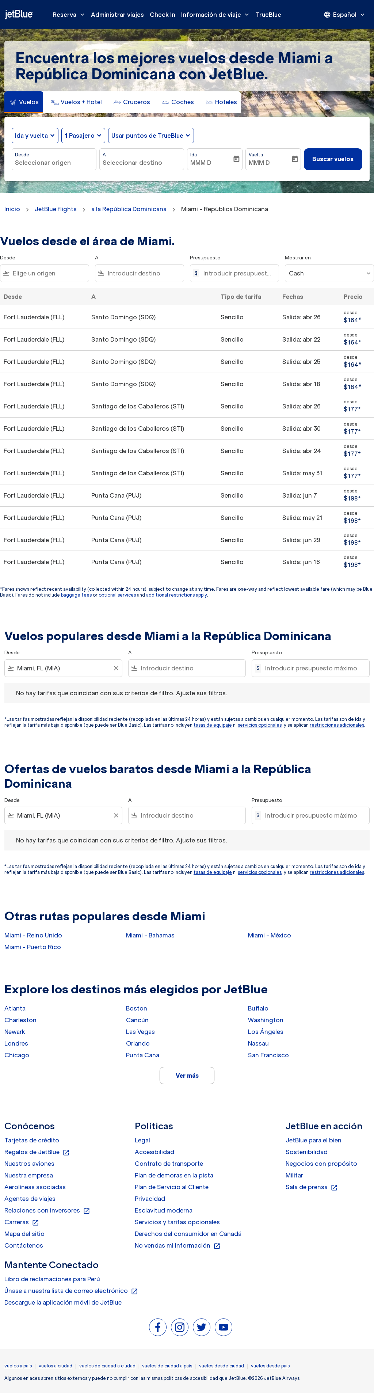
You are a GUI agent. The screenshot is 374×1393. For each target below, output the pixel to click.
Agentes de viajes (30, 1198)
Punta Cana (142, 1055)
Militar (294, 1175)
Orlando (138, 1043)
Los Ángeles (265, 1031)
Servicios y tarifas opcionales (177, 1222)
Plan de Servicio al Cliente (172, 1187)
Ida (193, 154)
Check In (162, 14)
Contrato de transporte (169, 1163)
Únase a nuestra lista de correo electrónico (71, 1291)
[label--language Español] (344, 14)
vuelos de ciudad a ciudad (107, 1366)
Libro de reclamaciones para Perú (52, 1279)
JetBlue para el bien (313, 1140)
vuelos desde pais (270, 1366)
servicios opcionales (260, 725)
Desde (22, 154)
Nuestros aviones (29, 1163)
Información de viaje (217, 14)
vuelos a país (18, 1366)
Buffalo (258, 1008)
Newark (14, 1031)
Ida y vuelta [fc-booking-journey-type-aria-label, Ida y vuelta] (31, 135)
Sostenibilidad (307, 1152)
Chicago (16, 1055)
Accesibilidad (154, 1152)
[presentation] (344, 14)
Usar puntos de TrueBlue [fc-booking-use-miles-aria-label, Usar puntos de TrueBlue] (147, 135)
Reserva (70, 14)
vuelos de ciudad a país (167, 1366)
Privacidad (150, 1198)
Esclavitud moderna (163, 1210)
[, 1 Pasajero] (80, 135)
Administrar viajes (117, 14)
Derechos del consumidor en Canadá (188, 1233)
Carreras (21, 1222)
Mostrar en (298, 258)
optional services (117, 595)
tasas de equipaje (213, 725)
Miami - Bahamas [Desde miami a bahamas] (150, 935)
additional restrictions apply (176, 595)
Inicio (12, 209)
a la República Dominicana (129, 209)
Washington (265, 1020)
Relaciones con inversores (47, 1211)
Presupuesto (205, 258)
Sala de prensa (312, 1187)
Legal (142, 1140)
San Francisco (268, 1055)
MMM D (200, 162)
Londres (16, 1043)
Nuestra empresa (28, 1175)
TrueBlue (268, 14)
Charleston (20, 1020)
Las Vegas (140, 1031)
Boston (136, 1008)
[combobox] (54, 162)
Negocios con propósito (321, 1163)
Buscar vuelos (333, 159)
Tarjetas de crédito (31, 1140)
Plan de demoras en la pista (174, 1175)
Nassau (258, 1043)
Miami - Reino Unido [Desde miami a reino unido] (33, 935)
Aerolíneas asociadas (35, 1187)
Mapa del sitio (24, 1233)
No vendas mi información (178, 1246)
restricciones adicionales (337, 725)
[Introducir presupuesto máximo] (237, 273)
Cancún (137, 1020)
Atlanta (15, 1008)
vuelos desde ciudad (221, 1366)
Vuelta (256, 154)
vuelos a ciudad (55, 1366)
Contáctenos (23, 1245)
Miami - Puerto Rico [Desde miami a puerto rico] (32, 947)
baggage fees (76, 595)
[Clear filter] (116, 668)
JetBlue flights (56, 209)
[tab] (23, 102)
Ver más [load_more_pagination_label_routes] (187, 1075)
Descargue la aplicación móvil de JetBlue (63, 1302)
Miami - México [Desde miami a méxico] (269, 935)
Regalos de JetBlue (37, 1152)
